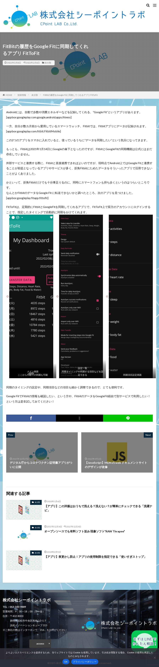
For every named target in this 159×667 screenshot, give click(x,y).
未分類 (48, 62)
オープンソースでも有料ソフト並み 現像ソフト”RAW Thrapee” (84, 531)
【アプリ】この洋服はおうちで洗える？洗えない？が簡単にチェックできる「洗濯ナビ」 (98, 508)
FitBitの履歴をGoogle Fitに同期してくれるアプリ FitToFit (70, 95)
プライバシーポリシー (85, 661)
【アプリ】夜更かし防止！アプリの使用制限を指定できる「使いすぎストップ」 (95, 556)
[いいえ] (154, 657)
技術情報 (22, 95)
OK (66, 661)
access (40, 643)
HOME (9, 95)
